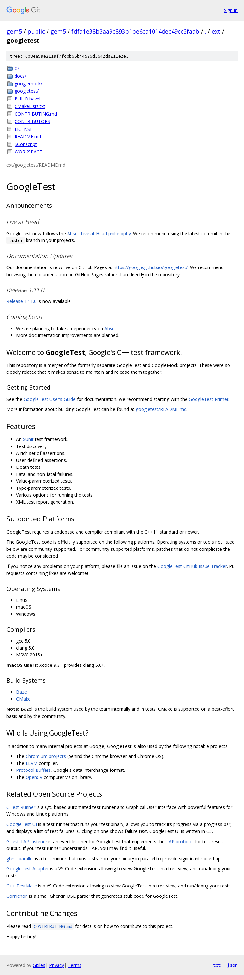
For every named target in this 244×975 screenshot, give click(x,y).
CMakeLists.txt (30, 106)
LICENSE (24, 129)
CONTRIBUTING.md (36, 114)
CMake (23, 699)
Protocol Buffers (33, 770)
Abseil (110, 328)
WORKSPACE (28, 152)
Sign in (231, 10)
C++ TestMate (21, 886)
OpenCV (34, 777)
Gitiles (39, 965)
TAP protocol (180, 841)
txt (217, 965)
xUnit (28, 439)
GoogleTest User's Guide (50, 399)
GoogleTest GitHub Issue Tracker (192, 566)
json (232, 965)
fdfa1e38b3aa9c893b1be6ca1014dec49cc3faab (135, 31)
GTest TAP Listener (26, 841)
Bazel (22, 692)
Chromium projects (46, 756)
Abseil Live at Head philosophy (99, 233)
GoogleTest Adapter (27, 868)
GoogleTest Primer (208, 399)
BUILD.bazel (27, 99)
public (36, 31)
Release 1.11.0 (21, 301)
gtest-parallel (20, 858)
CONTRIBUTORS (32, 121)
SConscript (26, 144)
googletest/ (27, 91)
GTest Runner (20, 807)
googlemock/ (28, 83)
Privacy (56, 965)
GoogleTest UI (21, 824)
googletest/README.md (161, 409)
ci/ (17, 68)
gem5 (14, 31)
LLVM (31, 763)
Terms (74, 965)
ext (216, 31)
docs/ (20, 76)
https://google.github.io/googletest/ (151, 267)
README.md (28, 136)
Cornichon (17, 896)
